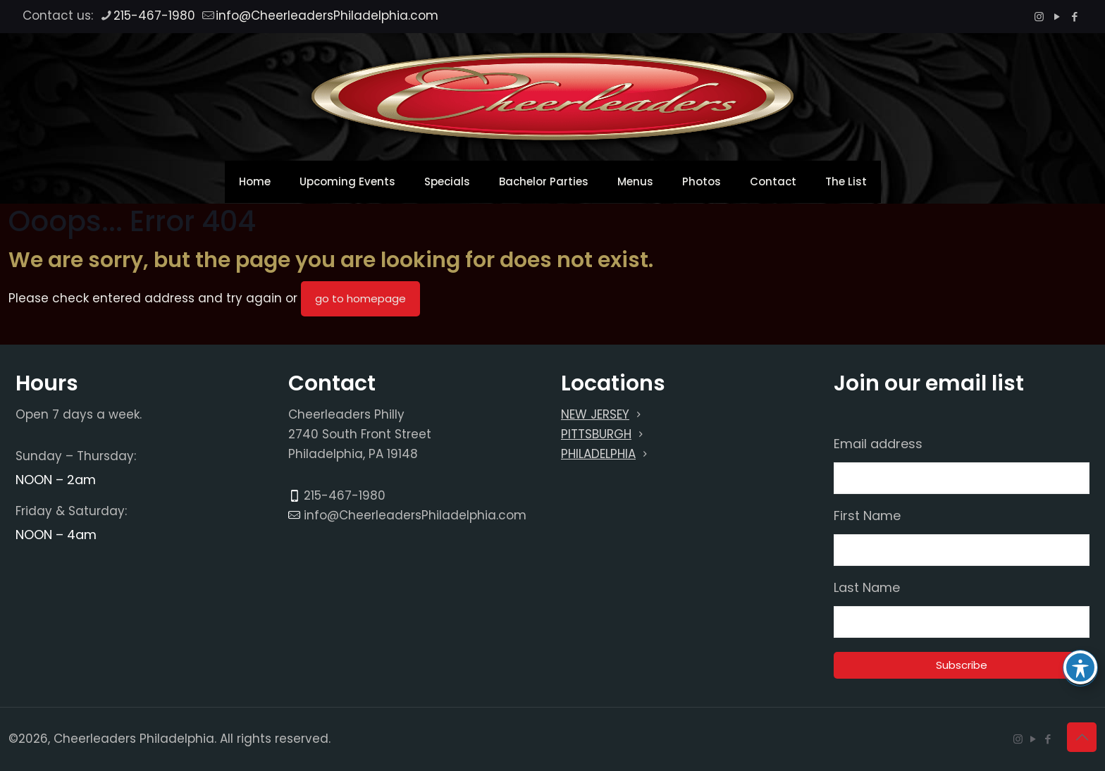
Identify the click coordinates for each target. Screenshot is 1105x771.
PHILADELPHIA (598, 453)
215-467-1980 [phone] (154, 15)
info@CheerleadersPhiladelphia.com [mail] (327, 15)
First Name (867, 516)
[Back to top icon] (1082, 737)
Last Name (867, 588)
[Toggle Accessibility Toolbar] (1080, 667)
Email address (878, 444)
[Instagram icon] (1039, 16)
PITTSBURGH (596, 434)
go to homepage (360, 298)
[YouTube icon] (1056, 16)
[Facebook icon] (1074, 16)
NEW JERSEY (595, 414)
